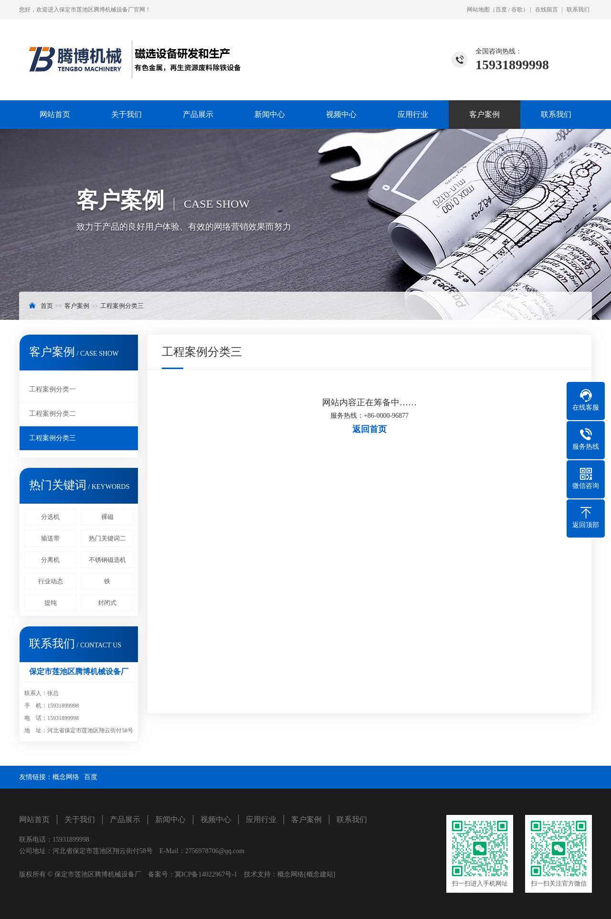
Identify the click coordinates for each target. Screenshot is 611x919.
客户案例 (484, 114)
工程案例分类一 (52, 389)
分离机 (50, 559)
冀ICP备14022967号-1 (206, 874)
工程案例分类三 (122, 305)
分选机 (50, 516)
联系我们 (578, 9)
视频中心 (341, 114)
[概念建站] (319, 874)
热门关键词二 (107, 538)
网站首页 (55, 114)
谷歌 (517, 9)
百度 (501, 9)
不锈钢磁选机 (107, 559)
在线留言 (546, 9)
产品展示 (198, 114)
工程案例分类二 (52, 413)
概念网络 (66, 777)
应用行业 (413, 114)
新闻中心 (269, 114)
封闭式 (107, 602)
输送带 (50, 538)
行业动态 (50, 581)
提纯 (50, 602)
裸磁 (107, 516)
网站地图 (478, 9)
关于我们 (126, 114)
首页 (47, 305)
